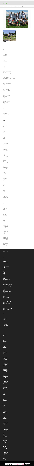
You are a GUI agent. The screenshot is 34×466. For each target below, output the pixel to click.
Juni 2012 (4, 169)
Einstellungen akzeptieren (8, 464)
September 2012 (5, 168)
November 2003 (5, 238)
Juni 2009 (4, 413)
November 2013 (5, 162)
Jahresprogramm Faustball (7, 83)
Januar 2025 (4, 126)
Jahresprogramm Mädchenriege (7, 80)
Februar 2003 (5, 242)
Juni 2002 (4, 244)
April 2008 (4, 213)
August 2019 (5, 138)
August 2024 (5, 342)
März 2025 (4, 124)
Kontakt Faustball (5, 102)
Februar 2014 (5, 160)
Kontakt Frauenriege (6, 98)
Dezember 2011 (5, 175)
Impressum (11, 0)
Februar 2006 (5, 443)
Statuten (4, 65)
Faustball (4, 82)
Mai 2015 (4, 366)
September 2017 (5, 354)
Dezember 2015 (5, 148)
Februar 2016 (5, 145)
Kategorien (4, 53)
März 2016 (4, 144)
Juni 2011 (4, 180)
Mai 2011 (4, 181)
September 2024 (5, 127)
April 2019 (4, 139)
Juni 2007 (4, 220)
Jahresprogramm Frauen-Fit (7, 73)
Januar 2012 (4, 174)
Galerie (4, 86)
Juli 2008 (4, 210)
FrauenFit (4, 109)
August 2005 (5, 232)
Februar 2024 (5, 133)
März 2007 (4, 221)
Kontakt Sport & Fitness (6, 95)
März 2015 (4, 154)
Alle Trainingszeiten (6, 89)
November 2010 (5, 186)
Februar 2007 (5, 222)
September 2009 (5, 197)
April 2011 (4, 183)
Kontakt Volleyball (5, 103)
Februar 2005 (5, 234)
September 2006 (5, 226)
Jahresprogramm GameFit (7, 71)
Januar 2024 (4, 348)
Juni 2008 (4, 425)
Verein (4, 60)
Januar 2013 (4, 166)
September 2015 (5, 150)
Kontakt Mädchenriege (6, 101)
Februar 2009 (5, 204)
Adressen (4, 272)
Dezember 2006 (5, 225)
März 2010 (4, 192)
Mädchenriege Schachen (6, 79)
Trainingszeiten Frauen (6, 91)
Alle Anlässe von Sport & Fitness (7, 50)
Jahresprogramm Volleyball (7, 85)
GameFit (4, 112)
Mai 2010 (4, 191)
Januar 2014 (4, 161)
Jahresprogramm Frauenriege (7, 284)
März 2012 (4, 172)
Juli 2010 (4, 189)
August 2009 (5, 198)
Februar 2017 (5, 142)
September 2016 (5, 143)
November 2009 (5, 196)
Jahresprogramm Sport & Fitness (8, 68)
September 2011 (5, 178)
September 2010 (5, 187)
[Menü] (30, 3)
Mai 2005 (4, 233)
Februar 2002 (5, 245)
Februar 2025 (5, 125)
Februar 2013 (5, 378)
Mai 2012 (4, 171)
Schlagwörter (5, 55)
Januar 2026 (4, 121)
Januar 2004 (4, 449)
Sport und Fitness (5, 116)
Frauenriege (4, 74)
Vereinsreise (5, 41)
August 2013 (5, 163)
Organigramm (5, 62)
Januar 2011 (4, 185)
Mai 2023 (4, 136)
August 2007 (5, 219)
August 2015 (5, 151)
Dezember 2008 (5, 207)
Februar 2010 (5, 193)
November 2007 (5, 216)
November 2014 (5, 156)
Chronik (4, 66)
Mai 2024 (4, 131)
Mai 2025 (4, 122)
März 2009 (4, 203)
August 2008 (5, 209)
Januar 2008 (4, 214)
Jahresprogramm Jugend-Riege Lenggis (9, 78)
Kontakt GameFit (5, 96)
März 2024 (4, 132)
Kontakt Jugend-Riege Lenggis (7, 100)
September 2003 (5, 239)
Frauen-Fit (4, 72)
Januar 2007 (4, 437)
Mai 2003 (4, 240)
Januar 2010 (4, 195)
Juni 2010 (4, 190)
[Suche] (28, 3)
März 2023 (4, 137)
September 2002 (5, 243)
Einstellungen (27, 464)
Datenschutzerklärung (16, 0)
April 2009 (4, 202)
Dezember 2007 (5, 215)
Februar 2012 (5, 173)
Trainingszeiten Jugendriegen (7, 92)
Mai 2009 (4, 201)
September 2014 (5, 157)
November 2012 (5, 167)
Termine (4, 88)
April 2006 (4, 228)
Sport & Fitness (5, 67)
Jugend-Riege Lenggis (6, 77)
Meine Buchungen (5, 54)
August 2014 (5, 372)
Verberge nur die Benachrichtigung (19, 464)
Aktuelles (4, 59)
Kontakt (24, 0)
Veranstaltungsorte (6, 266)
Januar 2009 (4, 419)
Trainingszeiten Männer (6, 90)
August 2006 (5, 227)
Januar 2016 (4, 360)
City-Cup (4, 28)
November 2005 (5, 231)
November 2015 (5, 149)
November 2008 (5, 208)
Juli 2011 (4, 179)
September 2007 (5, 431)
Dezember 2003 (5, 237)
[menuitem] (11, 0)
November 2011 (5, 177)
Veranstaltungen (5, 56)
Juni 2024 (4, 130)
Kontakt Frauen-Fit (5, 97)
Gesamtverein (5, 61)
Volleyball (4, 84)
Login (21, 0)
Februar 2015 (5, 155)
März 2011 (4, 184)
